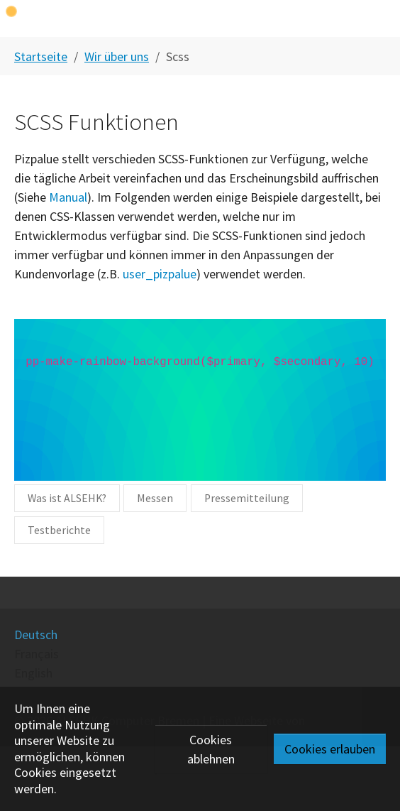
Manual (68, 197)
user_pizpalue (159, 274)
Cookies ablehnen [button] (211, 749)
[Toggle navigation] (378, 18)
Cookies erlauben (329, 749)
